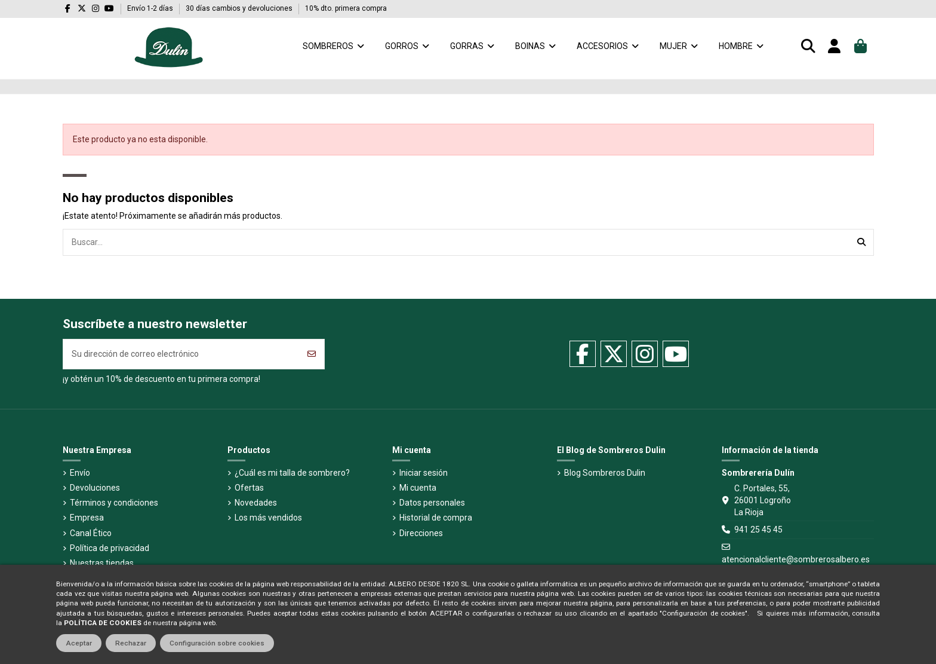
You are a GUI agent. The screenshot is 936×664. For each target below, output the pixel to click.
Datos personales (432, 502)
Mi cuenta (417, 487)
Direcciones (421, 533)
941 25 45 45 (758, 529)
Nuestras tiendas (102, 563)
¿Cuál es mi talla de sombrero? (292, 473)
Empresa (87, 517)
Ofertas (249, 487)
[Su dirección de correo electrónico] (181, 354)
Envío (80, 473)
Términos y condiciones (114, 502)
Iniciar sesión (423, 473)
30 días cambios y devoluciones (240, 8)
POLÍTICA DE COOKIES (102, 623)
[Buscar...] (861, 242)
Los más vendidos (268, 517)
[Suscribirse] (311, 354)
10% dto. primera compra (346, 8)
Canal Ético (91, 533)
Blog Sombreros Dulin (604, 473)
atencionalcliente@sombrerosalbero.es (796, 559)
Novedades (256, 502)
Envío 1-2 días (151, 8)
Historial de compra (435, 517)
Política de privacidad (109, 548)
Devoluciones (95, 487)
